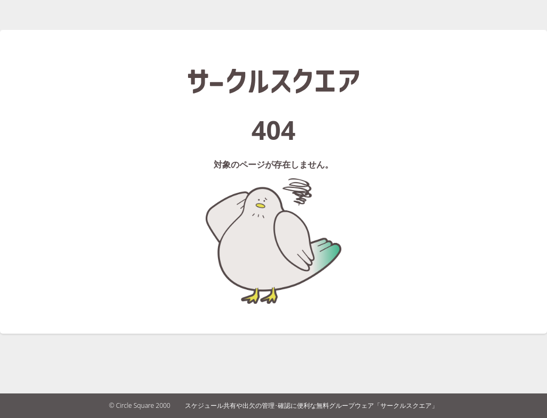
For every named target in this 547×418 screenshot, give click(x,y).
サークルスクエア (273, 81)
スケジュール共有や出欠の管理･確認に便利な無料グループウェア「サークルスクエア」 (311, 405)
